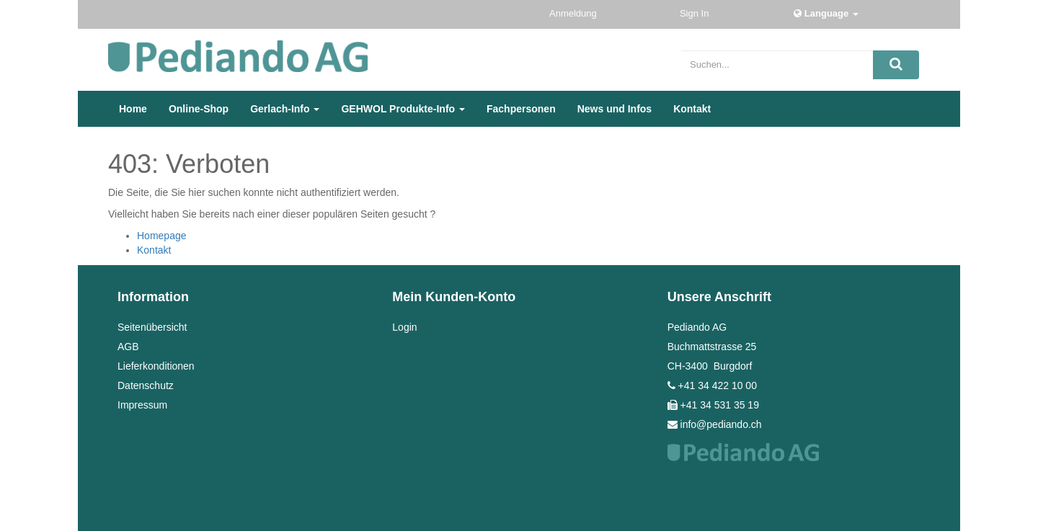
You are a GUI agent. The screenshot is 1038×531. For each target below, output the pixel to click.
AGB (128, 346)
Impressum (142, 405)
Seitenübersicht (152, 327)
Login (404, 327)
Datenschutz (145, 385)
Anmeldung (574, 13)
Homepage (162, 235)
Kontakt (154, 250)
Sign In (695, 13)
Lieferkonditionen (156, 366)
